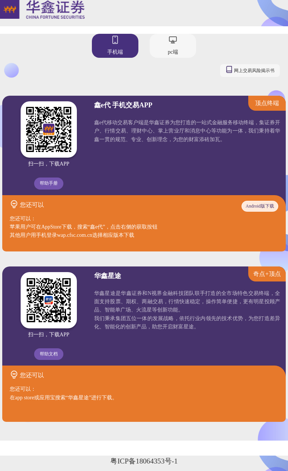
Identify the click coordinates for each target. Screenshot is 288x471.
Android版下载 (260, 206)
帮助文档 (49, 354)
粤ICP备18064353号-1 (144, 461)
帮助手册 (49, 183)
